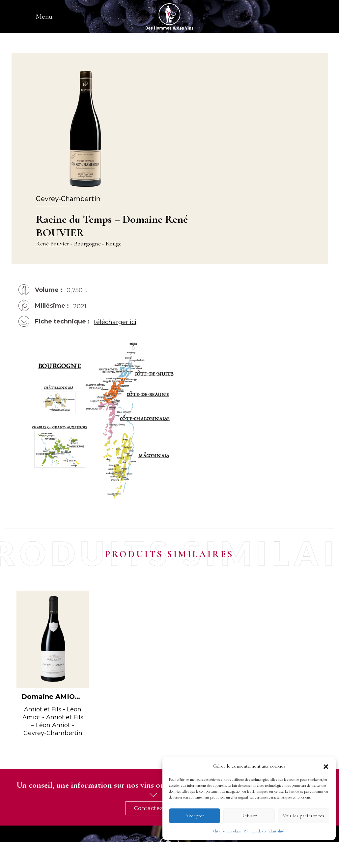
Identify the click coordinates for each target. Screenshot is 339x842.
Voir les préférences (303, 815)
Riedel (186, 741)
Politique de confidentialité (264, 830)
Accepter (194, 815)
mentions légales (70, 817)
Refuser (249, 815)
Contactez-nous (291, 634)
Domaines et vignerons (204, 734)
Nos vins (188, 747)
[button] (326, 764)
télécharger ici (118, 275)
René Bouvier (169, 119)
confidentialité (108, 817)
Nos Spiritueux (195, 754)
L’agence (189, 727)
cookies (136, 817)
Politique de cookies (226, 830)
